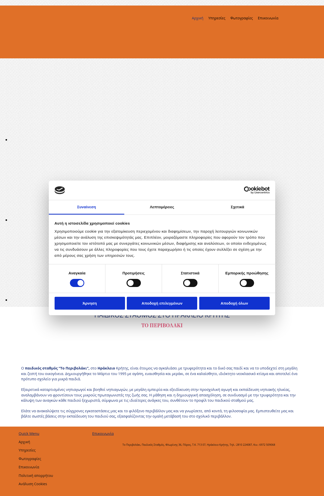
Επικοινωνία (268, 18)
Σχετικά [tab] (237, 207)
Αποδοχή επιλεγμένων (162, 303)
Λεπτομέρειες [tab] (162, 207)
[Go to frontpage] (41, 55)
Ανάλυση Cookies (33, 483)
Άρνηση (90, 303)
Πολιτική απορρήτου (36, 475)
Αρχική (198, 18)
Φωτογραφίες (241, 18)
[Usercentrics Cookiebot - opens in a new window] (248, 190)
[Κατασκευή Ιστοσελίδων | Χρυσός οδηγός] (96, 453)
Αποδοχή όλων (234, 303)
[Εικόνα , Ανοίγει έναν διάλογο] (161, 139)
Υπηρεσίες (216, 18)
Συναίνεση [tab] (86, 207)
